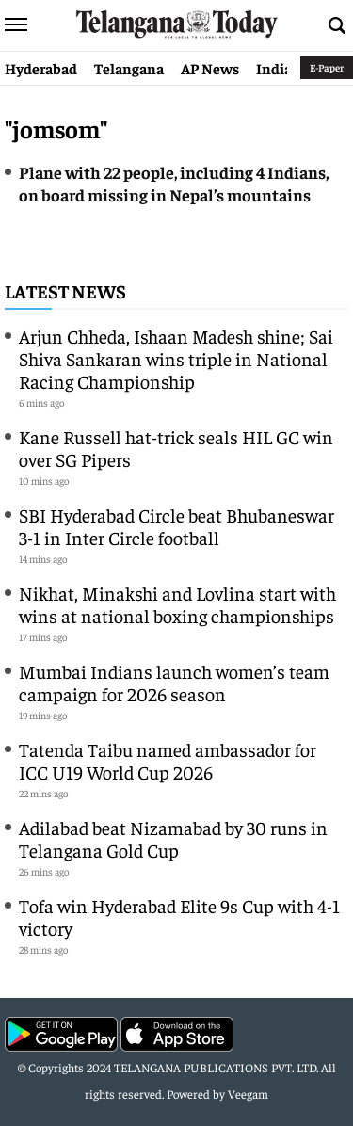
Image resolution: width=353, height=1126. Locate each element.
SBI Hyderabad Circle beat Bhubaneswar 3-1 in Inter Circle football (176, 526)
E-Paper (327, 67)
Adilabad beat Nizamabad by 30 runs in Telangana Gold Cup (173, 838)
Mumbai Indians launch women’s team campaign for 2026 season (174, 682)
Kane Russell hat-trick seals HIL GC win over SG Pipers (176, 448)
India (274, 67)
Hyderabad (41, 67)
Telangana (129, 67)
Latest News (65, 290)
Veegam (248, 1094)
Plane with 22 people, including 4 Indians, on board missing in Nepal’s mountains (174, 183)
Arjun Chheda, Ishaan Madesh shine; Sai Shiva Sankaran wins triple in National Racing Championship (176, 358)
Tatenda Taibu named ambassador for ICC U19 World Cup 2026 (167, 760)
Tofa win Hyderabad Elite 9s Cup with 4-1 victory (179, 916)
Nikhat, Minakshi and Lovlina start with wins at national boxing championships (177, 604)
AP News (210, 67)
